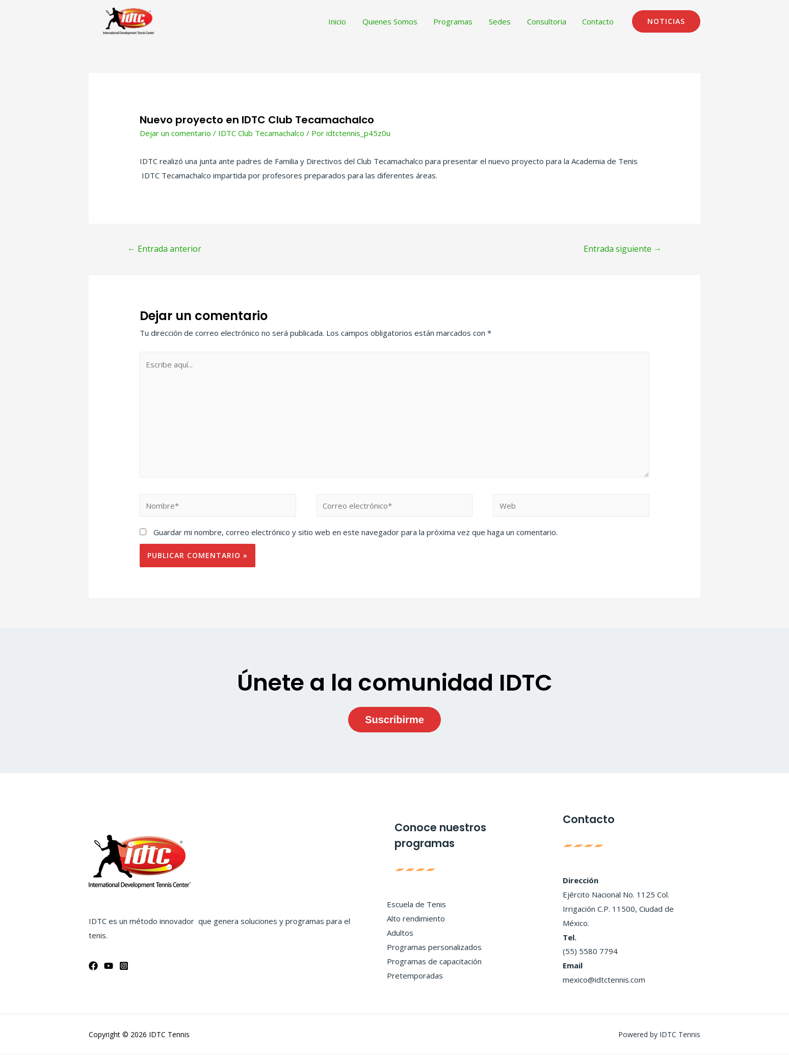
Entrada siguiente (623, 248)
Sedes (502, 21)
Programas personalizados (434, 947)
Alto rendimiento (416, 919)
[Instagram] (123, 965)
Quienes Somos (393, 21)
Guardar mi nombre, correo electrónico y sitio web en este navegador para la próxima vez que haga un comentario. (355, 533)
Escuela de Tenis (416, 905)
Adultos (400, 933)
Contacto (598, 21)
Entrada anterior (164, 248)
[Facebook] (93, 965)
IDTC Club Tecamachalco (261, 133)
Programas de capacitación (434, 961)
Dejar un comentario (175, 133)
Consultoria (547, 21)
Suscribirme (394, 719)
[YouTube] (108, 965)
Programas (456, 21)
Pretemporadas (415, 975)
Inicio (342, 21)
